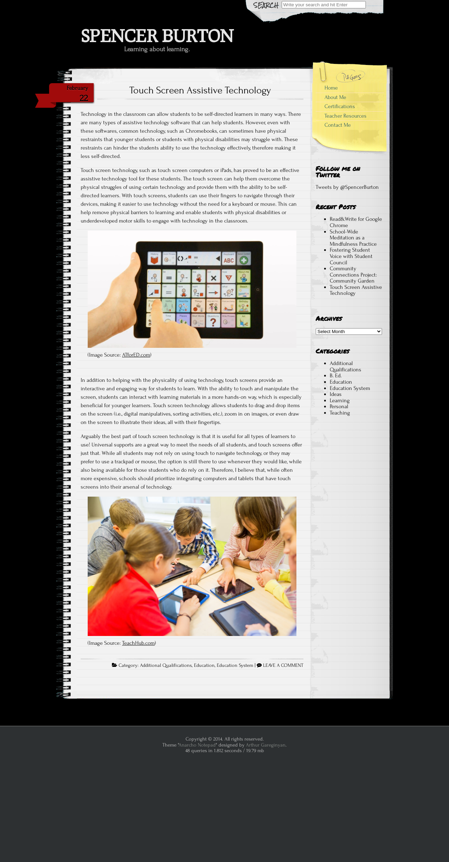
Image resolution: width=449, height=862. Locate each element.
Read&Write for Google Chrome (356, 222)
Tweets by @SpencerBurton (347, 187)
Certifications (339, 106)
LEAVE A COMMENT (283, 665)
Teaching (340, 413)
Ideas (336, 394)
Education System (235, 665)
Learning (340, 400)
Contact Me (337, 125)
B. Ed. (336, 375)
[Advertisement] (349, 552)
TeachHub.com (138, 643)
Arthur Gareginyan (266, 745)
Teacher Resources (345, 116)
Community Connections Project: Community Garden (353, 274)
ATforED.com (136, 355)
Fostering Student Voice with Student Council (351, 256)
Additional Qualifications (166, 665)
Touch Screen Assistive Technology (200, 90)
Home (331, 88)
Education (204, 665)
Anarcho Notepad (197, 745)
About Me (335, 97)
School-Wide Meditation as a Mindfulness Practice (353, 237)
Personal (339, 406)
